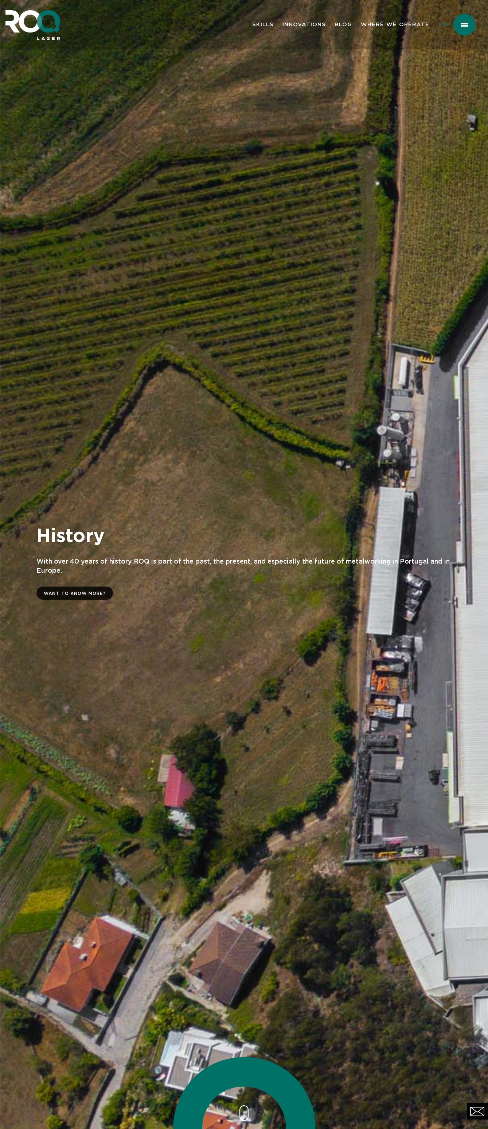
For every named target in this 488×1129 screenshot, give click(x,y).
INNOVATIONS (304, 24)
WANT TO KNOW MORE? (75, 593)
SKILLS (263, 24)
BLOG (343, 24)
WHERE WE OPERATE (395, 24)
